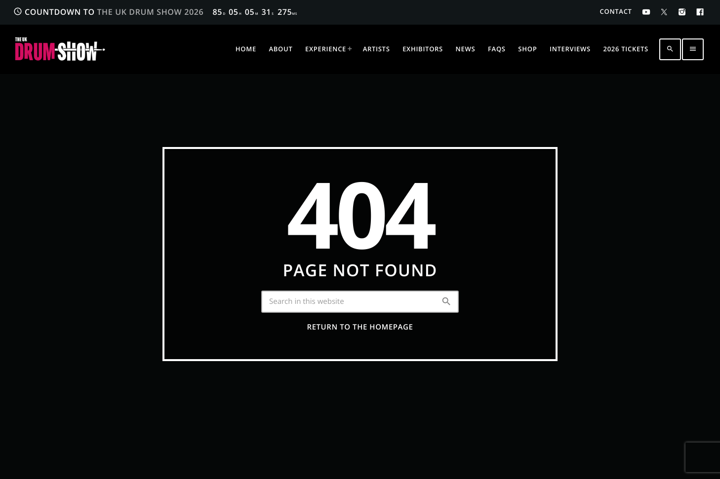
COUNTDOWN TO (155, 12)
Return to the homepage (360, 327)
